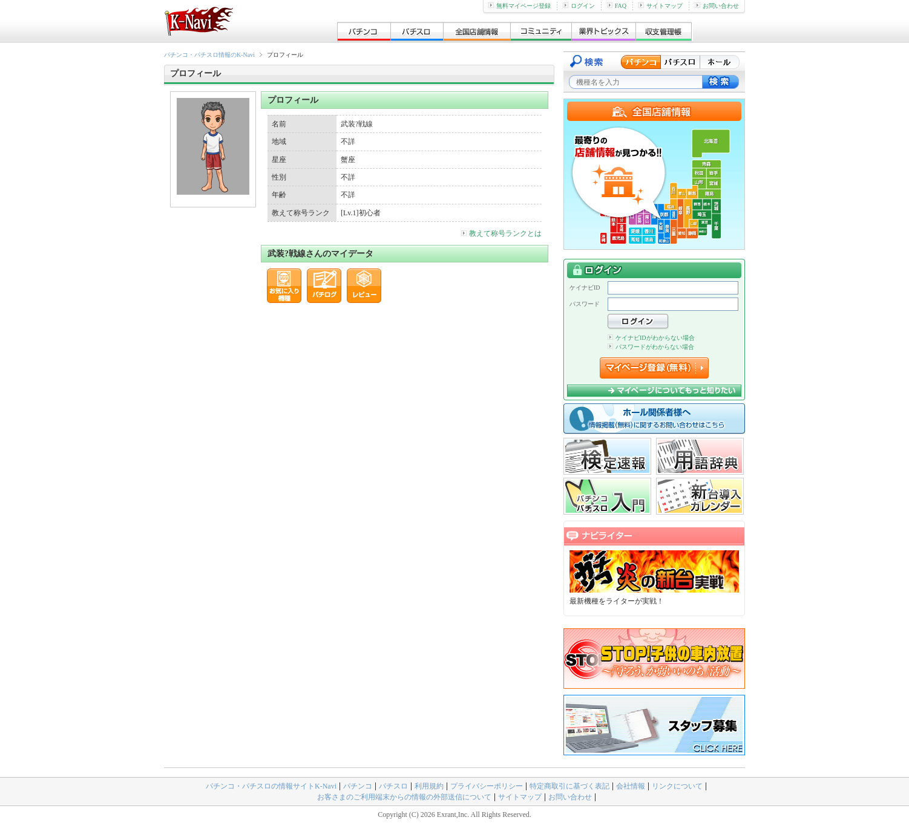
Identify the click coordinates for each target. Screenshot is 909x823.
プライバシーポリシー (486, 786)
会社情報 (630, 786)
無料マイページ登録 (519, 5)
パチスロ (393, 786)
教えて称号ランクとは (501, 233)
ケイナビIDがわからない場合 (651, 337)
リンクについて (677, 786)
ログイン (579, 5)
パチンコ (357, 786)
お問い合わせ (717, 5)
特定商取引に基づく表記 (569, 786)
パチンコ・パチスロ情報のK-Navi (209, 54)
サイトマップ (660, 5)
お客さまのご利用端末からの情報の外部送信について (404, 797)
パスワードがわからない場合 (651, 346)
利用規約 (429, 786)
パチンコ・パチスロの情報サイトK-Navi (271, 786)
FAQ (616, 5)
